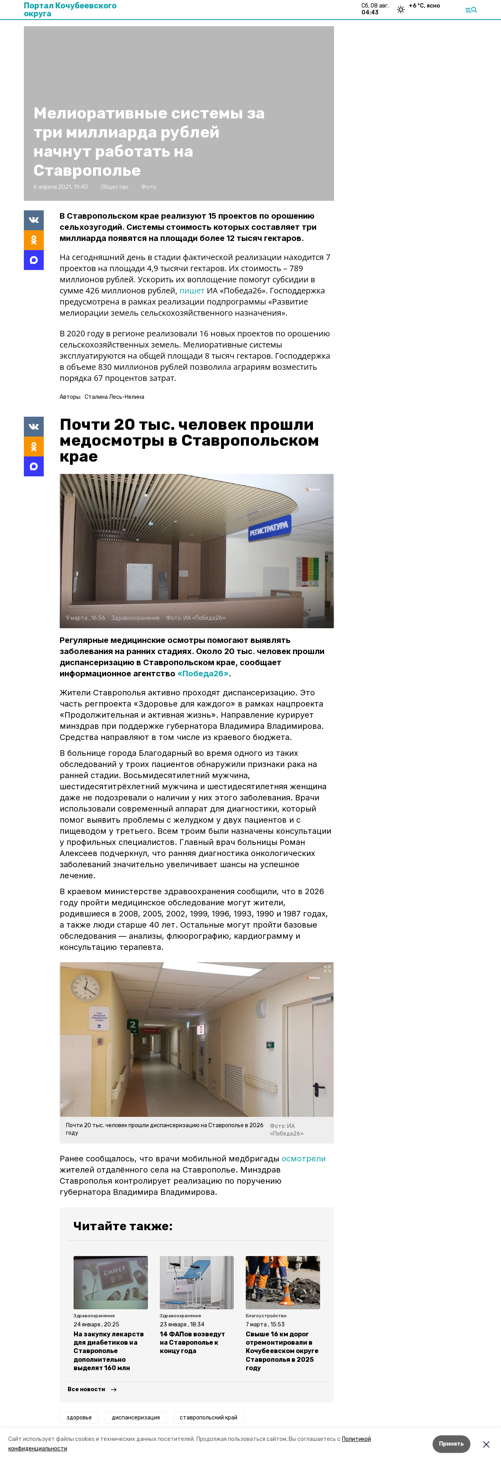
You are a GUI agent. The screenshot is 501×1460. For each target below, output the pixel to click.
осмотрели (304, 1158)
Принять (451, 1444)
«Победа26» (203, 673)
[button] (197, 551)
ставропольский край (208, 1417)
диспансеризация (136, 1417)
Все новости (86, 1389)
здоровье (79, 1417)
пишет (193, 290)
